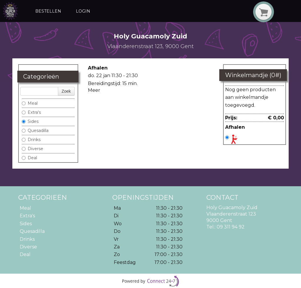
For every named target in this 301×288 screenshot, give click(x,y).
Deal (29, 157)
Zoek (66, 91)
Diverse (32, 148)
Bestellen (48, 11)
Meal (30, 103)
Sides (30, 121)
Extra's (31, 112)
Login (83, 11)
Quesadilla (35, 130)
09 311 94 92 (231, 227)
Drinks (31, 139)
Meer (94, 90)
